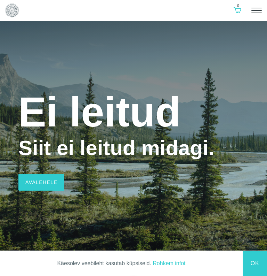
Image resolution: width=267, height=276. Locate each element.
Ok (255, 263)
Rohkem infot (169, 263)
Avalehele (41, 182)
